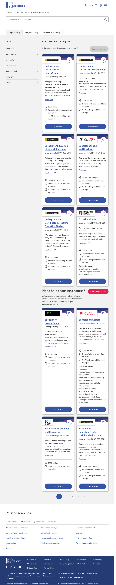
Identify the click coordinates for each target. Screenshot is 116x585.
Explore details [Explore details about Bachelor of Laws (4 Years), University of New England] (58, 409)
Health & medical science (16, 538)
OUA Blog (64, 559)
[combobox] (57, 19)
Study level (22, 48)
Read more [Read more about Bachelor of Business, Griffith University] (85, 343)
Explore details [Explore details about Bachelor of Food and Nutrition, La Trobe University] (92, 200)
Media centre (82, 559)
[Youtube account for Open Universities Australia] (19, 567)
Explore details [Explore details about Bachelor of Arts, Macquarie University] (92, 281)
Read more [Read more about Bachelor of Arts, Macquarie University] (85, 242)
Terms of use (78, 577)
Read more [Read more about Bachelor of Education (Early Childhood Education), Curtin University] (85, 458)
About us (47, 559)
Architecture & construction (17, 528)
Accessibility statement (66, 573)
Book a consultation (98, 291)
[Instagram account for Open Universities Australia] (11, 567)
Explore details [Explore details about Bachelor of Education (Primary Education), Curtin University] (58, 200)
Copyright (97, 573)
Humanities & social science (52, 538)
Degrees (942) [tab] (14, 32)
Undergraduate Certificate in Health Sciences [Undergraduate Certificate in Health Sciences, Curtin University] (53, 69)
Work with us (82, 564)
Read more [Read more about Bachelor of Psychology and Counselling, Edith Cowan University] (50, 455)
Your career (48, 564)
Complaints (81, 573)
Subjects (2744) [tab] (31, 32)
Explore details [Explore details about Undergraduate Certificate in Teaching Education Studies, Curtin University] (58, 281)
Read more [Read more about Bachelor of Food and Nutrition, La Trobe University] (85, 170)
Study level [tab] (25, 521)
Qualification (22, 65)
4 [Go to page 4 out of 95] (78, 496)
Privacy (69, 577)
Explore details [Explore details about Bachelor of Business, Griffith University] (92, 409)
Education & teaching (49, 533)
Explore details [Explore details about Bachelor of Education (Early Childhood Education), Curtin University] (92, 486)
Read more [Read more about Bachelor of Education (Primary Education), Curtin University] (50, 172)
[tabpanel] (57, 269)
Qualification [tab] (38, 521)
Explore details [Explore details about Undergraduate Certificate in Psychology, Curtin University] (92, 126)
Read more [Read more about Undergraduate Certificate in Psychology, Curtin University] (85, 92)
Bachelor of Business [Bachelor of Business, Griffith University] (89, 319)
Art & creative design (49, 528)
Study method (22, 71)
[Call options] (89, 5)
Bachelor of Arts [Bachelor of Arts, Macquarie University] (87, 219)
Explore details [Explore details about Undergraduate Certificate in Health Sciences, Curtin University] (58, 126)
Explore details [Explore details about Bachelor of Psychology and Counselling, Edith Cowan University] (58, 486)
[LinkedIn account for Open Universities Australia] (15, 567)
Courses (96, 564)
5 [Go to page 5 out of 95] (84, 496)
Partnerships (98, 559)
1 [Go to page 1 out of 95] (59, 496)
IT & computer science (84, 538)
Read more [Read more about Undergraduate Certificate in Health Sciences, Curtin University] (50, 99)
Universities (32, 564)
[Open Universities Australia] (15, 7)
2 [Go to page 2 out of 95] (65, 496)
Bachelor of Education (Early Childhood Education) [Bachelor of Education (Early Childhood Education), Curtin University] (90, 432)
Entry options (22, 76)
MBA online (32, 568)
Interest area (22, 54)
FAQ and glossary (67, 564)
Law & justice (11, 543)
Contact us (31, 559)
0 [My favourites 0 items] (97, 5)
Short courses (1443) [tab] (51, 32)
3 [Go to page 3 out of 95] (71, 496)
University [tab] (51, 521)
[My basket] (101, 5)
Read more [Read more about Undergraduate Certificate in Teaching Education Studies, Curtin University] (50, 249)
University (22, 59)
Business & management (85, 528)
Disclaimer (61, 577)
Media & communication (50, 543)
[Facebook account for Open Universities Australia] (6, 567)
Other (22, 82)
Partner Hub (49, 568)
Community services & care (16, 533)
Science (9, 548)
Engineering (80, 533)
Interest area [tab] (13, 521)
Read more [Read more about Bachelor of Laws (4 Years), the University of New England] (50, 346)
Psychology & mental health (86, 543)
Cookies (89, 573)
